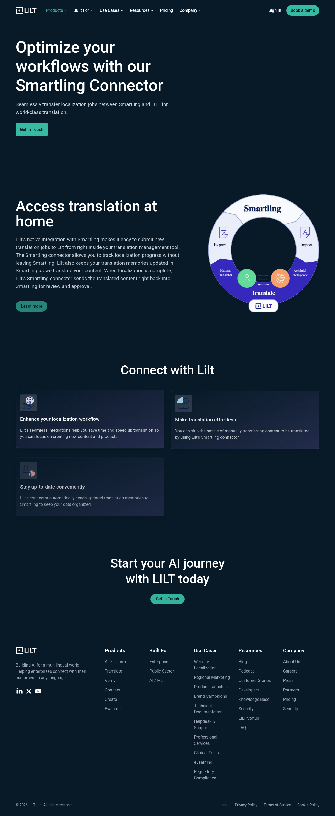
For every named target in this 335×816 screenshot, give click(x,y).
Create (111, 699)
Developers (248, 689)
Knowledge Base (253, 699)
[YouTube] (38, 691)
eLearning (203, 762)
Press (288, 680)
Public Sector (161, 671)
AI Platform (115, 661)
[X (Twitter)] (28, 691)
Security (245, 708)
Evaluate (113, 708)
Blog (242, 661)
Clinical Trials (206, 752)
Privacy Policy (246, 805)
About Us (291, 661)
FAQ (242, 727)
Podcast (246, 671)
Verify (110, 680)
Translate (113, 671)
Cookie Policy (308, 805)
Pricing (166, 10)
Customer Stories (254, 680)
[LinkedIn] (19, 691)
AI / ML (156, 680)
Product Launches (211, 686)
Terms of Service (277, 805)
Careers (290, 671)
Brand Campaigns (210, 696)
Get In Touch (31, 129)
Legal (224, 805)
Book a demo (303, 10)
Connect (112, 689)
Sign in (275, 10)
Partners (291, 689)
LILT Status (248, 718)
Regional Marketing (212, 677)
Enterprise (158, 661)
